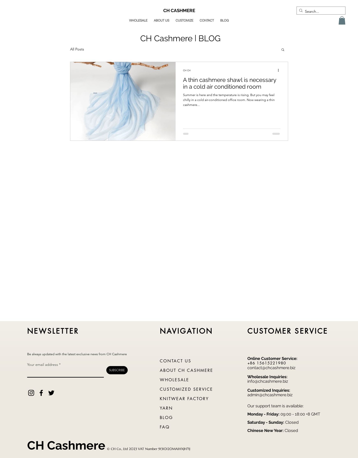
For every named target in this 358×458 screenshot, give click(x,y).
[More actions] (279, 70)
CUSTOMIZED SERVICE (186, 389)
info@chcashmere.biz (267, 381)
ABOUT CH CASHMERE (186, 370)
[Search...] (321, 12)
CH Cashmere (66, 445)
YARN (166, 408)
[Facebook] (41, 393)
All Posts (77, 49)
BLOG (166, 417)
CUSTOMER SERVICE (287, 331)
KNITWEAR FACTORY (184, 398)
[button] (341, 20)
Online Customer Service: (272, 358)
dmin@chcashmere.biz (271, 394)
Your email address (42, 364)
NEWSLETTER (53, 331)
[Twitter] (51, 393)
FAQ (165, 427)
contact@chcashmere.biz (271, 367)
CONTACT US (175, 361)
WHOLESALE (174, 379)
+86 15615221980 (266, 363)
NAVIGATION (186, 331)
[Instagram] (31, 393)
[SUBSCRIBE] (117, 370)
